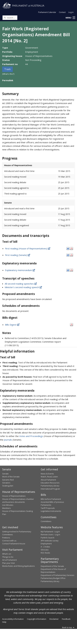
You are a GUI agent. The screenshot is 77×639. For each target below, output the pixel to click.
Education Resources (50, 482)
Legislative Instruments (51, 511)
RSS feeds (45, 552)
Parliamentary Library (50, 485)
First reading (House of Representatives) (28, 248)
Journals (8, 439)
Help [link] (4, 622)
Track (7, 69)
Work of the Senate (11, 476)
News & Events (47, 473)
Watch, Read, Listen (49, 476)
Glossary (44, 549)
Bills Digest (12, 324)
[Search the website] (10, 17)
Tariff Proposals (48, 508)
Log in (71, 12)
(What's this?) (8, 74)
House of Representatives (14, 496)
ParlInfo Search (47, 537)
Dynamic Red (8, 479)
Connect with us (9, 540)
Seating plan (7, 485)
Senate (5, 473)
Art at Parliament (9, 560)
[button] (70, 17)
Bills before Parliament (51, 499)
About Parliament (48, 479)
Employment (46, 543)
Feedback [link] (66, 619)
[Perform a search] (5, 17)
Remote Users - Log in (50, 534)
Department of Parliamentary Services (57, 575)
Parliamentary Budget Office (53, 578)
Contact (62, 12)
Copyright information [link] (36, 619)
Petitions (6, 537)
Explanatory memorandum (20, 270)
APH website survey (49, 540)
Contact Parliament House (13, 543)
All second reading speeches (21, 283)
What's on (6, 553)
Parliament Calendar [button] (47, 12)
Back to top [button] (68, 627)
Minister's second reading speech (23, 287)
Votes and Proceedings (31, 436)
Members (6, 508)
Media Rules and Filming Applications (18, 566)
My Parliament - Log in (50, 531)
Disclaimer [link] (54, 619)
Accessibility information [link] (13, 619)
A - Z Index (45, 546)
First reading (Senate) (18, 255)
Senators (6, 482)
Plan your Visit (8, 563)
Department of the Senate (52, 566)
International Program (50, 488)
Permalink (7, 80)
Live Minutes (7, 505)
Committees (46, 521)
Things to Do (7, 557)
